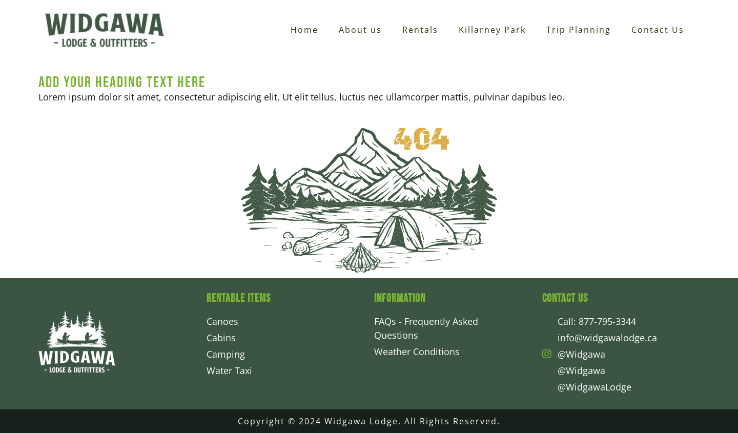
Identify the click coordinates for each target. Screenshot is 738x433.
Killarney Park (492, 29)
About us (360, 29)
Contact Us (657, 29)
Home (304, 29)
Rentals (420, 29)
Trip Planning (578, 29)
